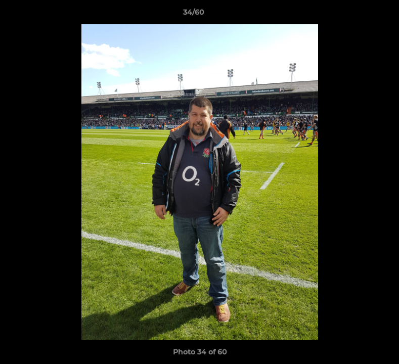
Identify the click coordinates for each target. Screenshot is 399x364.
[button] (356, 14)
